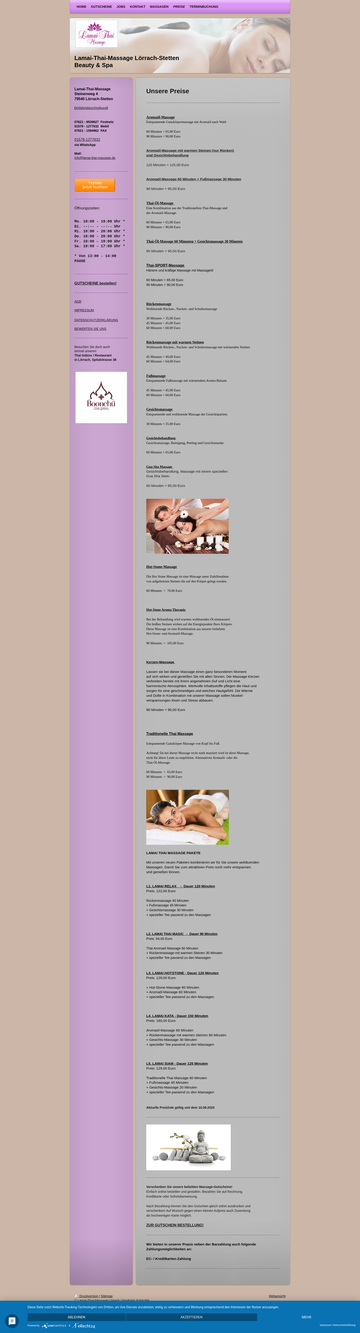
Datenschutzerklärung (344, 1325)
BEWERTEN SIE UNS (90, 329)
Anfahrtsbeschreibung (91, 108)
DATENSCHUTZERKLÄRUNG (96, 320)
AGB (77, 301)
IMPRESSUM (84, 310)
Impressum (325, 1325)
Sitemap (106, 1296)
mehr (306, 1317)
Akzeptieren (191, 1317)
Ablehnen (76, 1317)
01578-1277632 (87, 140)
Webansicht (277, 1296)
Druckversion (86, 1296)
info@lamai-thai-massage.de (94, 158)
